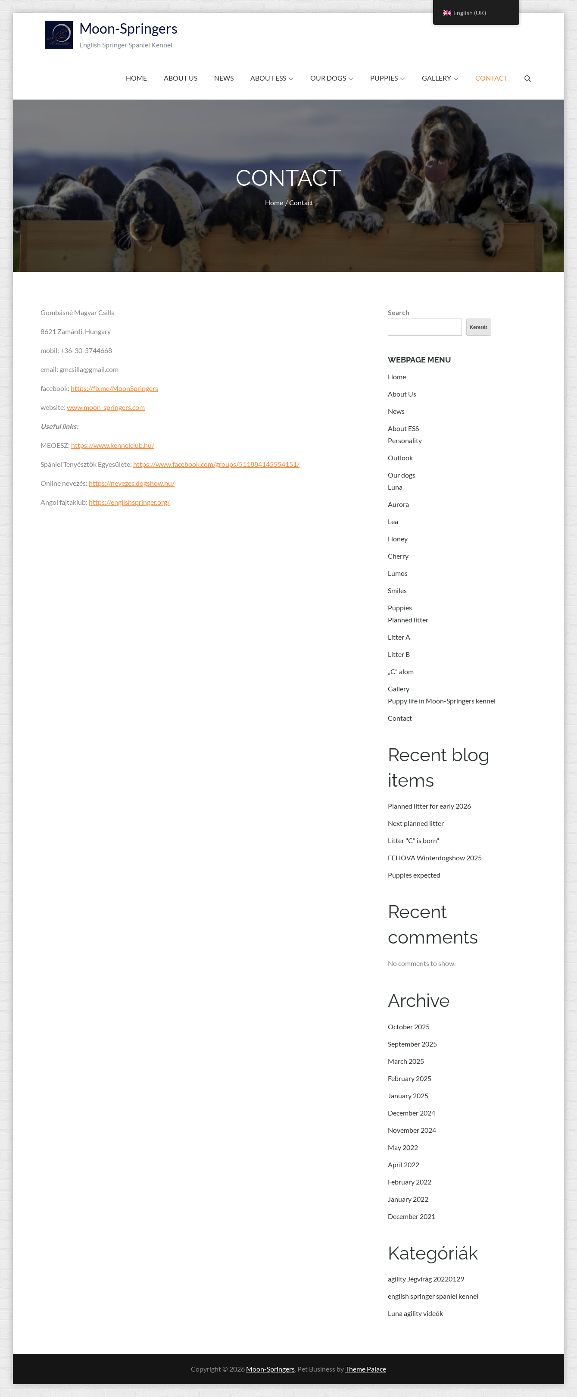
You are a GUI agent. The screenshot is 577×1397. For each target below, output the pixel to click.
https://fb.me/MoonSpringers (114, 388)
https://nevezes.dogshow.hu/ (132, 483)
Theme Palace (365, 1369)
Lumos (398, 573)
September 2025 (412, 1044)
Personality (405, 440)
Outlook (400, 457)
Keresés (478, 327)
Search (398, 312)
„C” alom (401, 671)
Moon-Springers (128, 28)
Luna (395, 487)
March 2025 (406, 1061)
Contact (491, 78)
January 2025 (408, 1095)
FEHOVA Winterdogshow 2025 (435, 857)
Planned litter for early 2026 (429, 806)
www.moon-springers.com (106, 407)
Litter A (399, 637)
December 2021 (411, 1216)
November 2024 (412, 1130)
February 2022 (409, 1182)
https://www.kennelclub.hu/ (112, 445)
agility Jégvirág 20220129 (426, 1279)
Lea (393, 521)
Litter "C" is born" (413, 840)
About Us (180, 78)
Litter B (399, 654)
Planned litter (408, 620)
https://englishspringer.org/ (129, 502)
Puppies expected (414, 875)
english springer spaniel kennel (433, 1296)
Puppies (387, 78)
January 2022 (408, 1199)
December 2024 (411, 1113)
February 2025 (409, 1078)
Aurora (398, 504)
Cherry (398, 556)
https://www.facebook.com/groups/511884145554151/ (216, 464)
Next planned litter (416, 823)
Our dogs (331, 78)
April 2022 (403, 1164)
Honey (398, 538)
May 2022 (403, 1147)
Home (136, 78)
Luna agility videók (415, 1313)
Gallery (440, 78)
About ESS (271, 78)
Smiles (397, 590)
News (224, 78)
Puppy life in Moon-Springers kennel (442, 701)
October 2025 (409, 1026)
